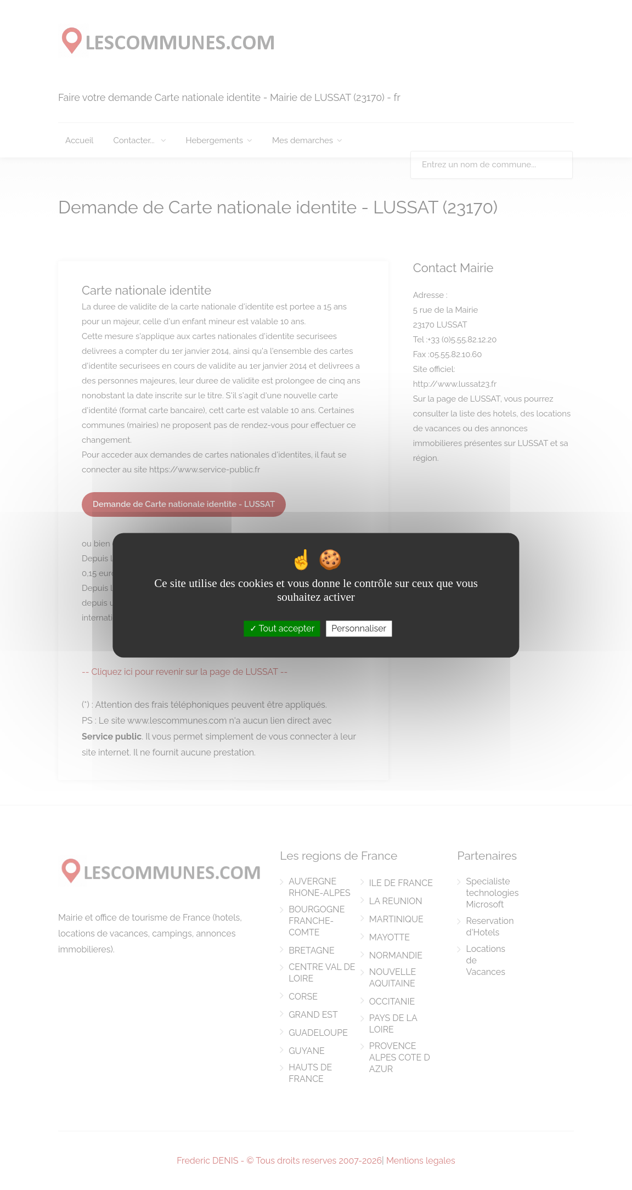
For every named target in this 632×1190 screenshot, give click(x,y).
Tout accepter (282, 628)
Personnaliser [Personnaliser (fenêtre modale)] (358, 628)
